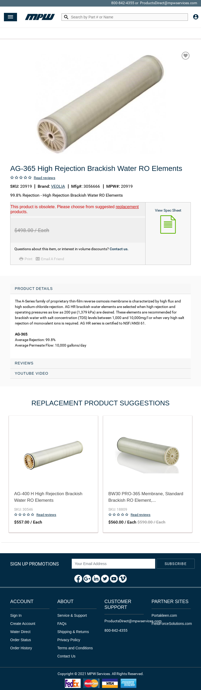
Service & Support (72, 615)
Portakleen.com (164, 615)
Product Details (34, 288)
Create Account (22, 623)
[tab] (100, 321)
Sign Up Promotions (34, 564)
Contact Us (66, 656)
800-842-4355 (122, 3)
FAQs (61, 623)
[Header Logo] (40, 17)
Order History (21, 648)
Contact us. (119, 249)
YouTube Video (31, 373)
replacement (127, 207)
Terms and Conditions (75, 648)
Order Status (20, 640)
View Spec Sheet (168, 210)
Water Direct (20, 632)
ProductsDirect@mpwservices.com (168, 3)
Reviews (24, 363)
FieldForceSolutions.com (172, 623)
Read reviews (44, 178)
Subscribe (176, 564)
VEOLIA (58, 186)
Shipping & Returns (73, 632)
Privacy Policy (68, 640)
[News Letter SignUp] (113, 564)
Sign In (16, 615)
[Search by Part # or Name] (66, 17)
